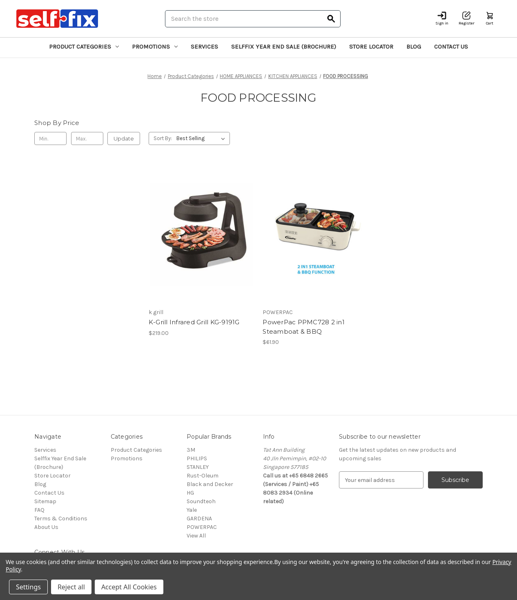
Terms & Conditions (60, 518)
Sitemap (45, 501)
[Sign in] (441, 19)
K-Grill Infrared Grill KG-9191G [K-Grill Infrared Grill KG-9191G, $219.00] (194, 322)
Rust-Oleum (202, 475)
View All (196, 535)
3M (191, 449)
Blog (413, 46)
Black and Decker (210, 484)
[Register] (467, 19)
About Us (46, 527)
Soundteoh (201, 501)
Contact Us (451, 46)
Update (124, 138)
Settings (28, 586)
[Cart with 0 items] (490, 19)
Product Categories (84, 46)
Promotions (155, 46)
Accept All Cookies (129, 586)
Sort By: (163, 138)
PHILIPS (197, 458)
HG (190, 492)
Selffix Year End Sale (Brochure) (283, 46)
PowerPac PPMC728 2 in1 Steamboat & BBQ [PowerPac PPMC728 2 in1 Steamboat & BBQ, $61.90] (304, 326)
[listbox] (202, 138)
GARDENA (199, 518)
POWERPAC (202, 527)
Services (204, 46)
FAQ (39, 509)
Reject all (71, 586)
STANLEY (198, 467)
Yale (192, 509)
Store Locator (371, 46)
